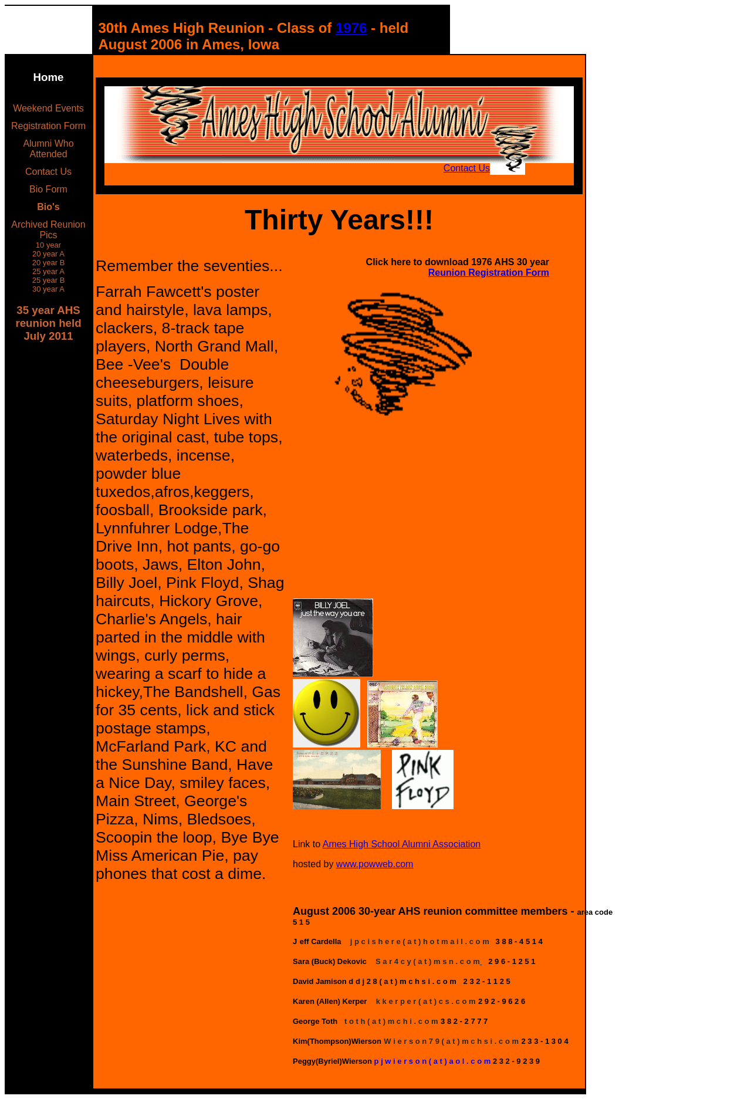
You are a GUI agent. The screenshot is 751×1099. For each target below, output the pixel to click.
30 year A (48, 289)
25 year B (48, 280)
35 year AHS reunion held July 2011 (48, 323)
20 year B (48, 262)
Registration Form (48, 126)
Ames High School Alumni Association (402, 844)
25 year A (48, 271)
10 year (48, 245)
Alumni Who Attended (48, 148)
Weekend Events (48, 108)
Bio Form (48, 189)
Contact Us (48, 172)
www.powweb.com (375, 864)
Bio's (48, 207)
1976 (351, 28)
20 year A (48, 253)
